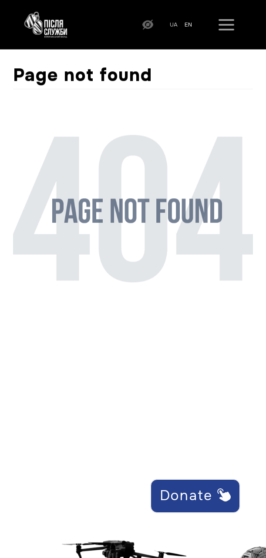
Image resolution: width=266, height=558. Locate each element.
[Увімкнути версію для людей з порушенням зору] (147, 24)
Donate (195, 496)
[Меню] (226, 24)
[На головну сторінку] (45, 24)
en (188, 24)
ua (174, 24)
